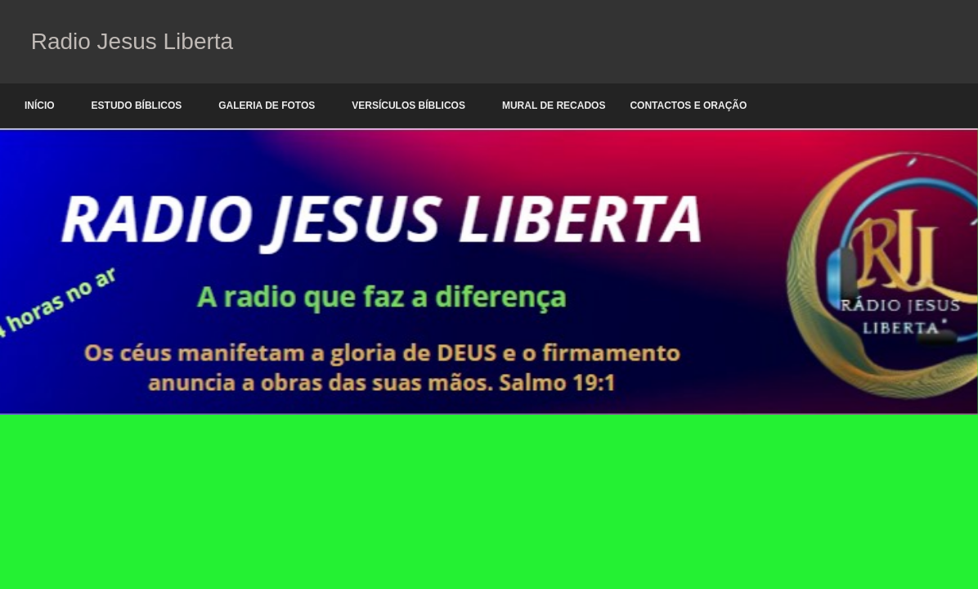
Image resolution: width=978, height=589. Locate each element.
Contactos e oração (688, 105)
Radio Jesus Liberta (129, 41)
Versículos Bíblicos (408, 105)
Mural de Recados (553, 105)
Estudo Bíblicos (137, 105)
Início (40, 105)
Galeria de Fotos (266, 105)
